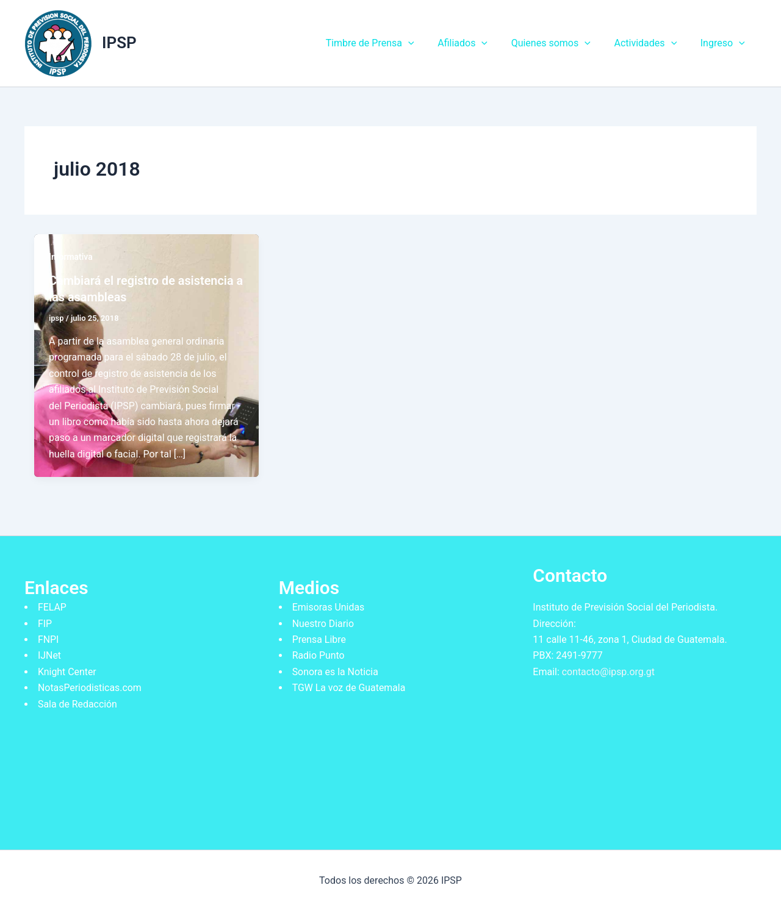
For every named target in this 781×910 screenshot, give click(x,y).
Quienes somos (560, 43)
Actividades (651, 43)
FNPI (48, 638)
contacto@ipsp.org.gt (608, 670)
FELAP (52, 606)
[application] (426, 43)
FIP (45, 622)
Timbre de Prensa (388, 43)
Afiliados (477, 43)
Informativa (71, 257)
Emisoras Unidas (328, 606)
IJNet (49, 655)
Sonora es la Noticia (335, 670)
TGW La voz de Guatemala (349, 687)
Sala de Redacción (78, 703)
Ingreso (724, 43)
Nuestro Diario (323, 622)
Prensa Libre (319, 638)
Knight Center (67, 670)
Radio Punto (318, 655)
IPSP (119, 43)
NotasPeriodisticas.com (90, 687)
